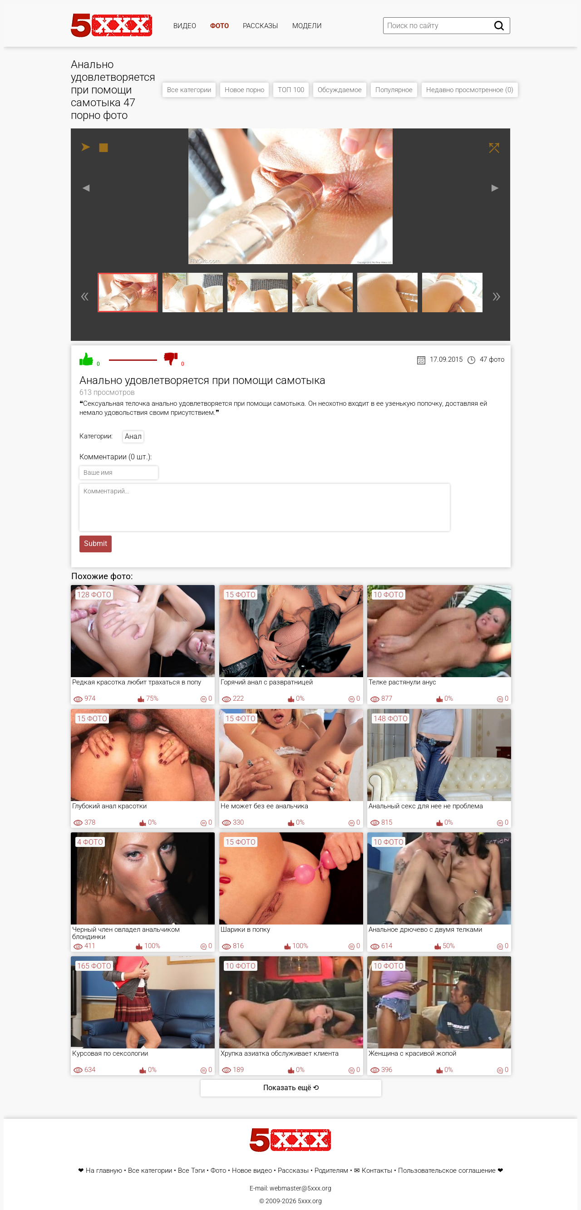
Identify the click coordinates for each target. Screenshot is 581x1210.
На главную (104, 1171)
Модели (307, 26)
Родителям (331, 1171)
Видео (184, 26)
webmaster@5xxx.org (300, 1188)
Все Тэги (191, 1171)
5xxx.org (310, 1201)
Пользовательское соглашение (447, 1171)
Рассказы (260, 26)
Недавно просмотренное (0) (469, 90)
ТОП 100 (291, 90)
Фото (219, 26)
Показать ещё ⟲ (291, 1087)
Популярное (394, 90)
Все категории (189, 90)
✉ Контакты (373, 1171)
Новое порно (244, 90)
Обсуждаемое (340, 90)
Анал (133, 436)
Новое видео (252, 1171)
